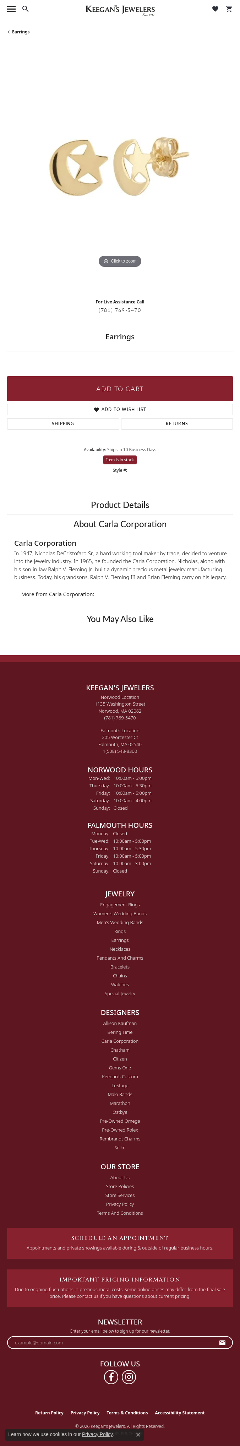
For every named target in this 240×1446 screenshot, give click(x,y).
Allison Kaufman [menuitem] (120, 1023)
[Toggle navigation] (11, 9)
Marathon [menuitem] (120, 1103)
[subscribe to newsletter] (222, 1342)
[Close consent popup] (138, 1434)
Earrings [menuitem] (120, 940)
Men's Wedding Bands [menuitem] (120, 922)
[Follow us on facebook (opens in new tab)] (111, 1377)
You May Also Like (120, 619)
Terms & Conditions (127, 1413)
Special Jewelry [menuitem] (120, 993)
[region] (120, 169)
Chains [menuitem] (120, 975)
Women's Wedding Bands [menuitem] (120, 913)
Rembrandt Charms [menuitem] (119, 1138)
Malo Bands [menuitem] (120, 1094)
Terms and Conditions (120, 1213)
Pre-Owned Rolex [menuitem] (120, 1130)
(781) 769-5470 (120, 309)
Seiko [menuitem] (119, 1147)
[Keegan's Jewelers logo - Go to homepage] (120, 9)
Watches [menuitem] (120, 984)
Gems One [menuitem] (120, 1067)
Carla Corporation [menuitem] (120, 1041)
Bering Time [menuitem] (119, 1032)
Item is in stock (120, 459)
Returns (177, 424)
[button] (25, 9)
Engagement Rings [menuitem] (120, 904)
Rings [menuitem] (120, 931)
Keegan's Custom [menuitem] (120, 1076)
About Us (120, 1177)
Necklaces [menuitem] (120, 949)
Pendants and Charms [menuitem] (120, 958)
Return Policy (49, 1413)
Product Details (120, 504)
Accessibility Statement (179, 1413)
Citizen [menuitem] (120, 1059)
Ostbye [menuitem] (120, 1112)
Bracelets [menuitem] (120, 967)
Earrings (21, 32)
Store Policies (120, 1186)
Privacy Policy (120, 1204)
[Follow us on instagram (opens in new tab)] (129, 1377)
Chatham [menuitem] (120, 1050)
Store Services (120, 1195)
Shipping (63, 424)
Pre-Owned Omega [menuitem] (120, 1121)
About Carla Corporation (120, 524)
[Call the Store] (120, 717)
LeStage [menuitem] (119, 1085)
